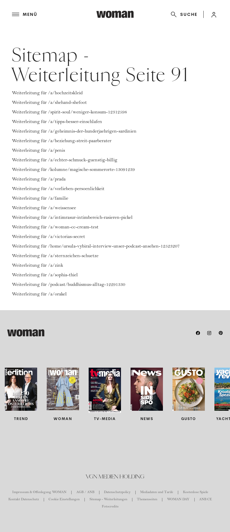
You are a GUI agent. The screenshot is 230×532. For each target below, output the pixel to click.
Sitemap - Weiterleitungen (108, 499)
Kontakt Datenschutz (23, 499)
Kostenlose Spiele (195, 492)
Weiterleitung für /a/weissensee (44, 208)
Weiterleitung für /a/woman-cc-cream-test (55, 227)
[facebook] (198, 333)
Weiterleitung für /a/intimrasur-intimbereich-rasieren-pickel (72, 218)
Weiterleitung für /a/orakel (39, 294)
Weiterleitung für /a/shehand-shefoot (49, 103)
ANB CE (205, 499)
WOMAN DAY (178, 499)
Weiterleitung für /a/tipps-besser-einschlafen (57, 122)
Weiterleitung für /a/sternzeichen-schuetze (55, 256)
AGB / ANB (85, 492)
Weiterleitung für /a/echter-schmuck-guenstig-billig (64, 160)
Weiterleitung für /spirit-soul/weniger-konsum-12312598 (69, 112)
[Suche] (182, 14)
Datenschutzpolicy (117, 492)
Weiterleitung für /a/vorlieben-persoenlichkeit (58, 189)
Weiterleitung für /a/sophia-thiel (45, 275)
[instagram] (209, 333)
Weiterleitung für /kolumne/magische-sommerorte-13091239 (73, 170)
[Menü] (54, 14)
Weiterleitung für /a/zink (37, 265)
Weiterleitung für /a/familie (40, 198)
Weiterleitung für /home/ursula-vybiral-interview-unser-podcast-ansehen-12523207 (96, 246)
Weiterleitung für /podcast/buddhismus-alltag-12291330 (68, 285)
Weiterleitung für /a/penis (38, 150)
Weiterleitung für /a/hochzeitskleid (47, 93)
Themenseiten (147, 499)
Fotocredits (110, 507)
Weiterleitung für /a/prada (39, 179)
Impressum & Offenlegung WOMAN (39, 492)
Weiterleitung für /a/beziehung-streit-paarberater (61, 141)
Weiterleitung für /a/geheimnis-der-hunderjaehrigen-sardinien (74, 131)
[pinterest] (221, 333)
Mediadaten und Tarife (156, 492)
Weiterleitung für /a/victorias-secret (48, 237)
